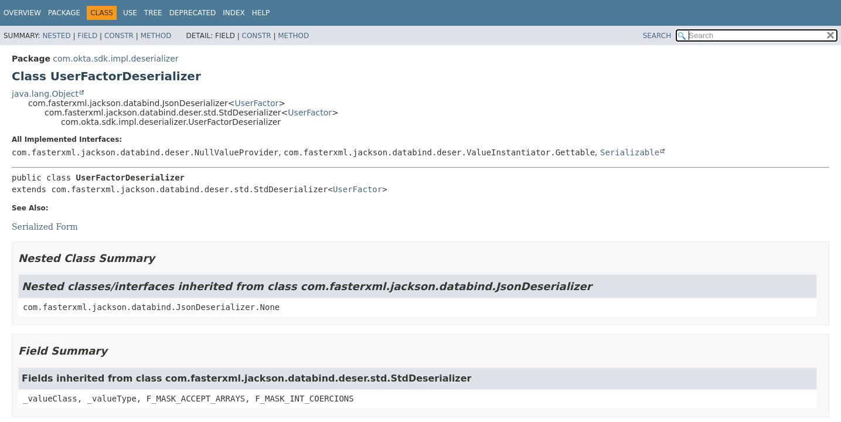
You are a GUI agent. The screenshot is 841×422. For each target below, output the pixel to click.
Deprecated (192, 13)
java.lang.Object (45, 93)
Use (130, 13)
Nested (56, 36)
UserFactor (257, 103)
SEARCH (657, 36)
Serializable (629, 152)
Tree (153, 13)
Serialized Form (45, 227)
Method (156, 36)
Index (234, 13)
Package (64, 13)
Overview (22, 13)
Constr (119, 36)
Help (261, 13)
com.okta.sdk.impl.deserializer (115, 58)
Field (87, 36)
